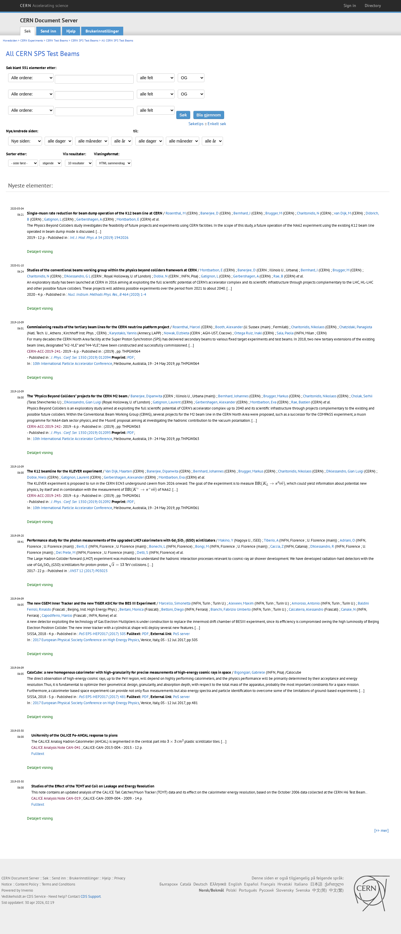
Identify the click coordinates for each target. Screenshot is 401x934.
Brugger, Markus (275, 396)
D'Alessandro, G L (77, 276)
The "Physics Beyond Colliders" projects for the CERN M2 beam (77, 396)
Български (168, 884)
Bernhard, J (242, 213)
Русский (266, 890)
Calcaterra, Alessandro (306, 609)
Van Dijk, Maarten (118, 471)
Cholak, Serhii (361, 396)
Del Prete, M (65, 552)
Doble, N (161, 276)
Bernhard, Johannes (233, 396)
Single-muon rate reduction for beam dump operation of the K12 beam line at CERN (94, 213)
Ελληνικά (218, 884)
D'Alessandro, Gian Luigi (82, 402)
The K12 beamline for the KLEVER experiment (64, 471)
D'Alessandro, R (322, 546)
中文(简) (319, 890)
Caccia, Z (276, 546)
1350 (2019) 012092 (81, 501)
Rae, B (278, 276)
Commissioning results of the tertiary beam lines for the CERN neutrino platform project (98, 326)
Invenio (27, 890)
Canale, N (348, 609)
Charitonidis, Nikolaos (307, 326)
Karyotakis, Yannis (123, 333)
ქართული (334, 884)
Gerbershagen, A (89, 219)
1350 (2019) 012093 (81, 432)
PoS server (181, 633)
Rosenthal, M (176, 213)
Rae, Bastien (300, 402)
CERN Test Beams (57, 40)
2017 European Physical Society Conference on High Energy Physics (86, 639)
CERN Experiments (31, 40)
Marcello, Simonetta (174, 603)
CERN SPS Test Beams (84, 40)
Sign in (350, 5)
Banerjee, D (209, 213)
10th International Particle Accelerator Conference (72, 363)
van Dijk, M (342, 213)
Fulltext (37, 753)
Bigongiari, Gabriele (249, 672)
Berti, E (82, 546)
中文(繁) (336, 890)
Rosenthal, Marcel (186, 326)
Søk (27, 31)
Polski (231, 890)
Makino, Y (225, 540)
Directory (373, 5)
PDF (130, 357)
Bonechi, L (157, 546)
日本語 (316, 884)
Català (185, 884)
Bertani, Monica (131, 609)
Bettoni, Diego (172, 609)
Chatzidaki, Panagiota (355, 326)
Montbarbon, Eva (263, 402)
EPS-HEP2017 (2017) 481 (102, 696)
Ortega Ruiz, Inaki (248, 333)
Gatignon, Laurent (167, 402)
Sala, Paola (285, 333)
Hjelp (71, 31)
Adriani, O (347, 540)
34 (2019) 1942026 (99, 237)
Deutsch (200, 884)
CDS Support (91, 896)
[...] (229, 288)
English (235, 884)
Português (248, 890)
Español (251, 884)
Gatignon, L (52, 219)
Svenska (303, 890)
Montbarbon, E (128, 219)
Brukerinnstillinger (102, 31)
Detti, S (142, 552)
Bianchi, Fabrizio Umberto (231, 609)
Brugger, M (273, 213)
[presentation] (270, 484)
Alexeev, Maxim (241, 603)
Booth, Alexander (229, 326)
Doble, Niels (36, 477)
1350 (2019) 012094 (81, 357)
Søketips (196, 123)
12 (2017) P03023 (89, 570)
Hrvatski (284, 884)
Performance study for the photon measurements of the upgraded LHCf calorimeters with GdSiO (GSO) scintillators (121, 540)
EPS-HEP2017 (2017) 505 (102, 633)
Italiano (301, 884)
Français (268, 884)
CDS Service (36, 896)
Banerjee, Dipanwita (146, 396)
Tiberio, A (271, 540)
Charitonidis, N (308, 213)
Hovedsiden (10, 40)
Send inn (48, 31)
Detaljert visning (40, 251)
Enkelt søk (217, 123)
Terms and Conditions (58, 884)
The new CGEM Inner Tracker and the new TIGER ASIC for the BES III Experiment (91, 603)
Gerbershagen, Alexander (215, 402)
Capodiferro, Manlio (57, 615)
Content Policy (26, 884)
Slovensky (284, 890)
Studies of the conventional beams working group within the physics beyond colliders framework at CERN (112, 270)
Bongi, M (202, 546)
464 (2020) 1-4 (107, 294)
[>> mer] (381, 830)
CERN (44, 5)
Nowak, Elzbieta (176, 333)
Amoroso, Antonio (306, 603)
